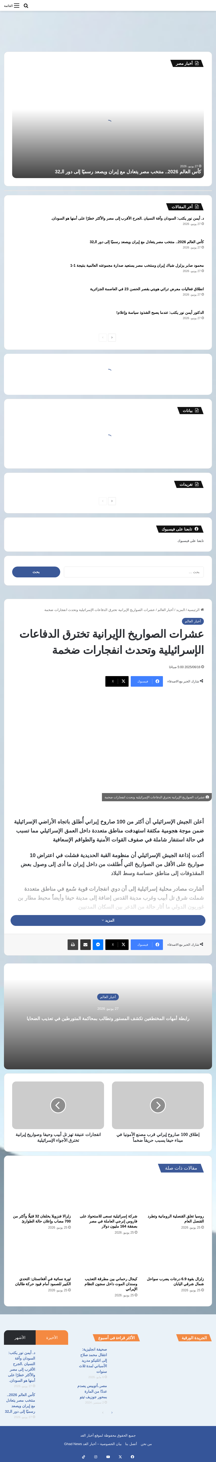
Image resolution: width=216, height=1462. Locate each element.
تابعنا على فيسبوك (190, 541)
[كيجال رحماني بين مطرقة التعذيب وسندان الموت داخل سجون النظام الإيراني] (108, 1257)
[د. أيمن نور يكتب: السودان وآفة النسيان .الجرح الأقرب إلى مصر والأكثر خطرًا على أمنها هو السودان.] (26, 226)
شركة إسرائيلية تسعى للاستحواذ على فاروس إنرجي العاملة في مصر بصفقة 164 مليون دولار (108, 1221)
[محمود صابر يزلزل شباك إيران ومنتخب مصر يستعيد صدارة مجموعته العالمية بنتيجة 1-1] (26, 273)
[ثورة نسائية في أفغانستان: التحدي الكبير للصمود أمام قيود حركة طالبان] (41, 1257)
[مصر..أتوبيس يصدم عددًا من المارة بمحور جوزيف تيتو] (125, 1393)
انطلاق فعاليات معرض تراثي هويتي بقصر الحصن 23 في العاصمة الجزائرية (147, 289)
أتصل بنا (131, 1444)
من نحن (146, 1444)
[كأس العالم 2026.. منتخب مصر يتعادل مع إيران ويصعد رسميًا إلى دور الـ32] (26, 249)
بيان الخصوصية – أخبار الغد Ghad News (93, 1444)
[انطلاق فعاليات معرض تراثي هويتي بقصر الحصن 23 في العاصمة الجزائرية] (26, 296)
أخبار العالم (166, 610)
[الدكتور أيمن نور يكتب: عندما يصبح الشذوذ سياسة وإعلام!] (26, 320)
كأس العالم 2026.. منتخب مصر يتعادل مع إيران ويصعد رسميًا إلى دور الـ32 (128, 171)
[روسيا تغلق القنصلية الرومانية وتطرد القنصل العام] (174, 1194)
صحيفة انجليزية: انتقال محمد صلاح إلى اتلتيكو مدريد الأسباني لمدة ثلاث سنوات (93, 1360)
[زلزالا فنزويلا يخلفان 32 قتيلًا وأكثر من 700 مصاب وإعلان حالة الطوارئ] (41, 1194)
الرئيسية (195, 610)
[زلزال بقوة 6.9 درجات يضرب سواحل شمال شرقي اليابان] (174, 1257)
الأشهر (20, 1337)
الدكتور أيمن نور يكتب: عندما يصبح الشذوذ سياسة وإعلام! (160, 312)
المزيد (180, 610)
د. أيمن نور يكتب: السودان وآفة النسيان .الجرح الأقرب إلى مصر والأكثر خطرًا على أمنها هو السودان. (127, 218)
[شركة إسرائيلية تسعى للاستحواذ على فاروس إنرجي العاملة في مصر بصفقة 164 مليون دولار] (108, 1194)
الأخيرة (52, 1337)
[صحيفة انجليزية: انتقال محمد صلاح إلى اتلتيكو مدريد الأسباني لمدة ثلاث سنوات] (125, 1356)
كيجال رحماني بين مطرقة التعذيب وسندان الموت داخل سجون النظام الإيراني (110, 1284)
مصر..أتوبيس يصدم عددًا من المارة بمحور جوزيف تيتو (92, 1391)
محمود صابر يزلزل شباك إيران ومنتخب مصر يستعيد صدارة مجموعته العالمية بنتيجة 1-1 (137, 265)
